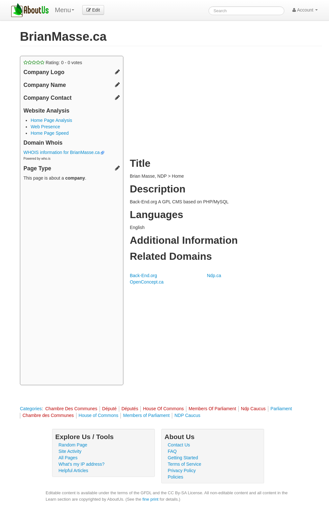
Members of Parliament (146, 415)
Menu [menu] (64, 9)
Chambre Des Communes (71, 408)
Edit (93, 10)
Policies (175, 476)
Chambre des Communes (48, 415)
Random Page (72, 444)
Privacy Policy (182, 470)
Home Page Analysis (51, 120)
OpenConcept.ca (147, 281)
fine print (150, 499)
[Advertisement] (71, 284)
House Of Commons (163, 408)
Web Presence (45, 126)
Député (109, 408)
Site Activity (70, 451)
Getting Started (183, 457)
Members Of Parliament (212, 408)
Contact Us (179, 444)
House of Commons (99, 415)
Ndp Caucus (253, 408)
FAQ (172, 451)
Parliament (281, 408)
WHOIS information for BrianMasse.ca (63, 152)
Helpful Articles (73, 470)
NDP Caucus (187, 415)
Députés (129, 408)
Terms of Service (184, 464)
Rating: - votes (52, 62)
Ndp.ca (214, 275)
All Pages (67, 457)
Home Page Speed (49, 133)
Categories (31, 408)
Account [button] (305, 10)
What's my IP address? (81, 464)
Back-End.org (143, 275)
